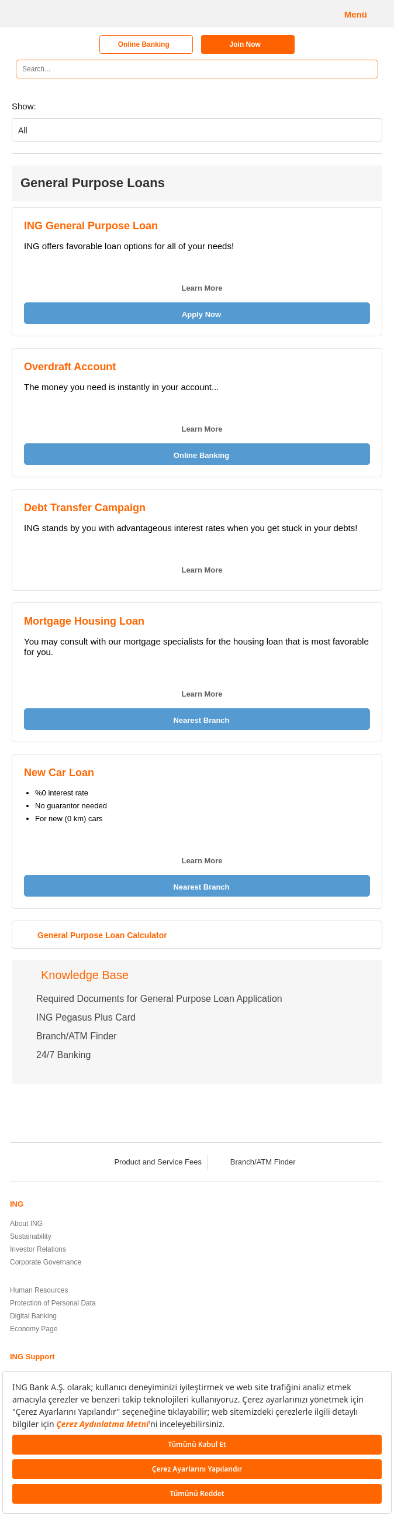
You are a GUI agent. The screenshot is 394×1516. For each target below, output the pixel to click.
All (22, 130)
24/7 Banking (63, 1055)
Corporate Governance (45, 1262)
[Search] (365, 69)
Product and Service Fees (150, 1161)
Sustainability (30, 1236)
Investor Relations (38, 1249)
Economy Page (33, 1329)
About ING (26, 1223)
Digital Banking (33, 1316)
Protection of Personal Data (53, 1303)
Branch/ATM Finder (76, 1036)
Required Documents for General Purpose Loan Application (159, 999)
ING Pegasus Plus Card (86, 1017)
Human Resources (39, 1290)
